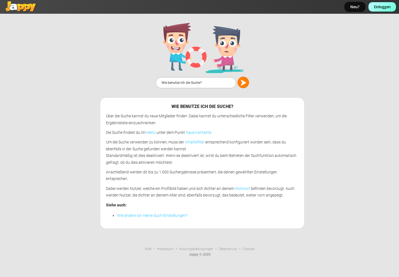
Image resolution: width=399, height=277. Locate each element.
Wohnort (242, 188)
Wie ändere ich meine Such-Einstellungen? (152, 215)
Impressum (165, 249)
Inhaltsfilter (194, 142)
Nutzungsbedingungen (196, 249)
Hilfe (148, 249)
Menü (151, 132)
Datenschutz (228, 249)
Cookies (249, 249)
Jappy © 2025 (200, 254)
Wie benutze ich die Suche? (202, 106)
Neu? (355, 6)
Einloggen (382, 6)
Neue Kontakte (198, 132)
